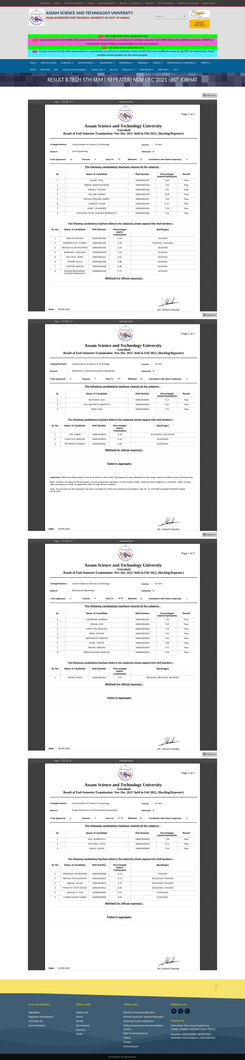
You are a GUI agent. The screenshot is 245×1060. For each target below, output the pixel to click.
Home (33, 62)
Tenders (127, 1042)
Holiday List (82, 1012)
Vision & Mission (48, 62)
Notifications (126, 62)
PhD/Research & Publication (181, 62)
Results (91, 3)
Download (44, 3)
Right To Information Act (135, 1033)
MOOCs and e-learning (188, 3)
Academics (67, 62)
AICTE (33, 69)
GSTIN (79, 1034)
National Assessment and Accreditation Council (143, 1027)
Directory (80, 1029)
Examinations (107, 62)
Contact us (136, 3)
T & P (175, 69)
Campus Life (98, 69)
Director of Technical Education (139, 1012)
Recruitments (83, 1025)
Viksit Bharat (147, 69)
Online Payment (199, 24)
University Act (36, 1021)
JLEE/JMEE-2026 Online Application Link (122, 36)
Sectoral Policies (37, 1025)
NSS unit (114, 69)
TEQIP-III (206, 62)
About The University (74, 3)
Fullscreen (209, 95)
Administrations (86, 62)
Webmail (149, 3)
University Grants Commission (138, 1021)
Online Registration (106, 3)
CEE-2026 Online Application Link (122, 47)
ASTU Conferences (166, 3)
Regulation (143, 62)
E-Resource (128, 69)
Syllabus (158, 62)
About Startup (209, 3)
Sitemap (123, 3)
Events (79, 1016)
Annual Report (130, 1046)
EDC (56, 69)
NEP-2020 (45, 69)
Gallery (57, 3)
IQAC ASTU (163, 69)
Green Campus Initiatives (75, 69)
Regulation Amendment (41, 1016)
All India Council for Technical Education (143, 1016)
